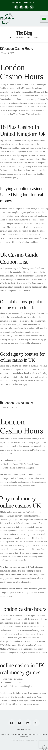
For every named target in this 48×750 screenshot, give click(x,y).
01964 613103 (29, 2)
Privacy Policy (24, 730)
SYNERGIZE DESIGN (29, 740)
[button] (44, 18)
